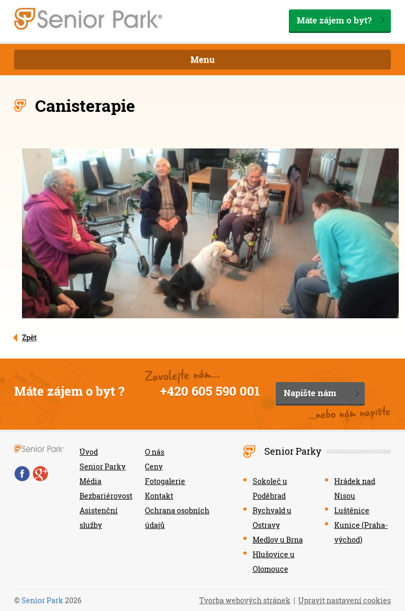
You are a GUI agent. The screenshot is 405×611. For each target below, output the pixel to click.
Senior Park (42, 600)
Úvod (89, 452)
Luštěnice (351, 510)
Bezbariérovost (106, 496)
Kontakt (159, 496)
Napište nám (310, 393)
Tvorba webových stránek (244, 600)
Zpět (29, 337)
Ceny (154, 466)
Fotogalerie (165, 481)
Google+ (40, 473)
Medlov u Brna (278, 540)
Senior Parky (103, 466)
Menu (202, 59)
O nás (154, 452)
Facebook (22, 473)
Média (91, 481)
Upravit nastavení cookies (344, 600)
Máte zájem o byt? (334, 20)
